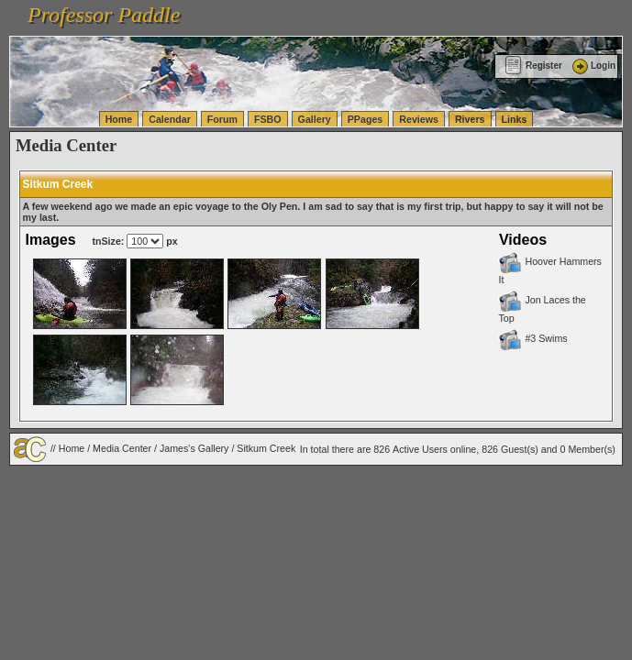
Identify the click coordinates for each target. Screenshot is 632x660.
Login (592, 65)
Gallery (314, 119)
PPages (365, 119)
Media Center (122, 447)
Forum (222, 119)
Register (533, 65)
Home (119, 119)
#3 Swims (532, 338)
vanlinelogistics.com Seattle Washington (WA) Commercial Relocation (227, 25)
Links (514, 119)
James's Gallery (194, 447)
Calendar (170, 119)
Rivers (470, 119)
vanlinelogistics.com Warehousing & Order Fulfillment (497, 25)
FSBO (268, 119)
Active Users (420, 449)
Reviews (418, 119)
